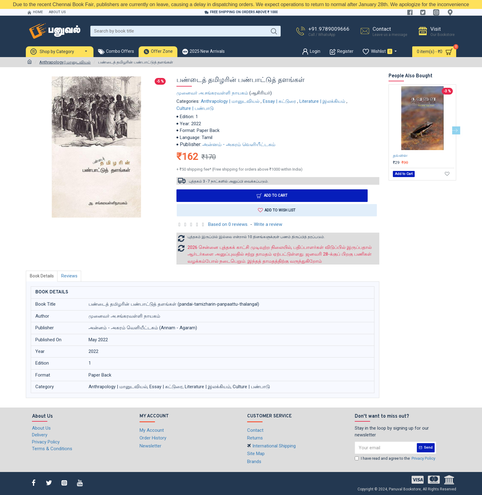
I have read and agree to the (395, 458)
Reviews (69, 276)
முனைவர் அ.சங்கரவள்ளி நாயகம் (212, 93)
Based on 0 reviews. (228, 224)
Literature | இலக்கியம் (322, 101)
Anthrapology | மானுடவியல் (65, 62)
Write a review (268, 224)
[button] (456, 130)
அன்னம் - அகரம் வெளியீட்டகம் (238, 144)
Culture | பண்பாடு (195, 108)
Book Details (42, 276)
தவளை (400, 155)
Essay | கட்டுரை (279, 101)
